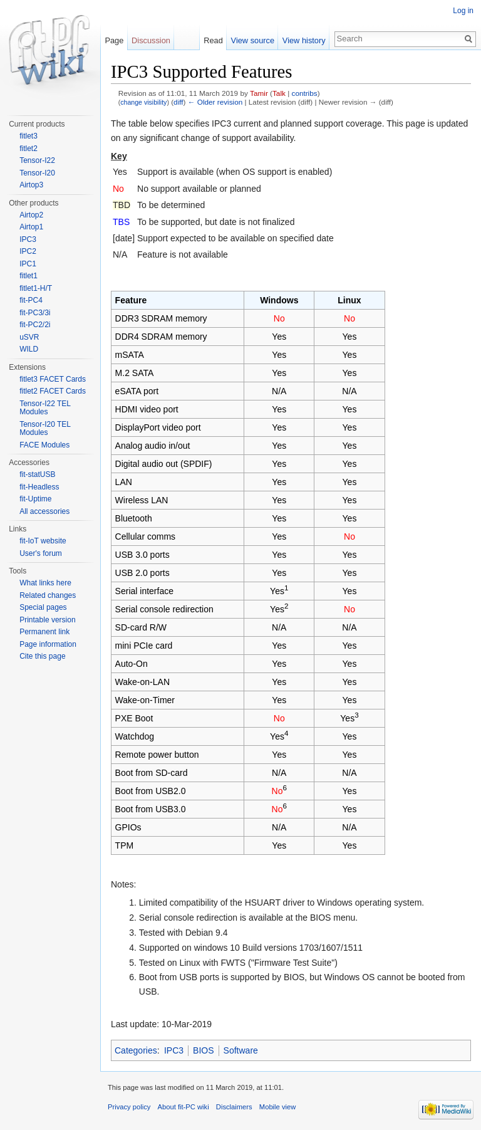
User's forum (40, 553)
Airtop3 (31, 184)
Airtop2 (31, 215)
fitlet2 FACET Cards (52, 391)
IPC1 (27, 263)
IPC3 (174, 1050)
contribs (305, 93)
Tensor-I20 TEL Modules (44, 428)
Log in (463, 10)
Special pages (42, 607)
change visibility (143, 102)
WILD (28, 349)
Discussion (151, 40)
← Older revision (215, 102)
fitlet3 (28, 136)
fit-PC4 (31, 300)
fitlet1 (28, 275)
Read (213, 40)
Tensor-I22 (37, 160)
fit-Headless (39, 487)
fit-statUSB (37, 474)
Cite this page (42, 656)
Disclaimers (234, 1107)
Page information (47, 644)
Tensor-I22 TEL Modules (44, 408)
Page (114, 40)
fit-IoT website (42, 540)
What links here (45, 582)
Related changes (47, 595)
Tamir (259, 93)
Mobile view (277, 1107)
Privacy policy (129, 1107)
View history (304, 40)
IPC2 (27, 251)
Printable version (47, 619)
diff (178, 102)
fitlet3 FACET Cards (52, 379)
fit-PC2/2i (34, 324)
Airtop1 (31, 226)
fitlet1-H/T (35, 288)
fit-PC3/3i (34, 312)
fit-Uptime (35, 498)
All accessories (44, 511)
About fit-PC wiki (183, 1107)
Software (241, 1050)
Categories (136, 1050)
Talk (279, 93)
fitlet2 (28, 148)
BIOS (203, 1050)
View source (252, 40)
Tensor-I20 (37, 173)
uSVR (29, 337)
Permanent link (44, 631)
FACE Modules (44, 445)
